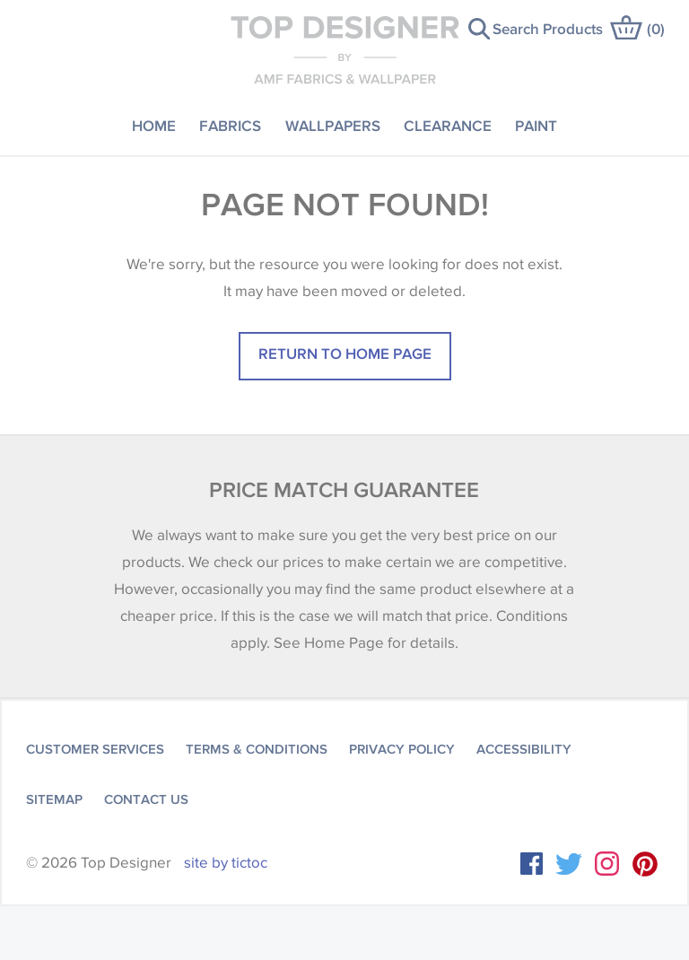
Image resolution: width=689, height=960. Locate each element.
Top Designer (345, 49)
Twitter (568, 864)
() (656, 28)
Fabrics (230, 125)
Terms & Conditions (256, 749)
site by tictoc (225, 862)
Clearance (448, 125)
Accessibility (523, 749)
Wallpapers (332, 125)
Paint (536, 125)
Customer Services (95, 749)
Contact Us (146, 799)
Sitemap (54, 799)
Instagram (607, 863)
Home (154, 125)
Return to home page (345, 353)
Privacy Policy (402, 749)
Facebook (531, 863)
